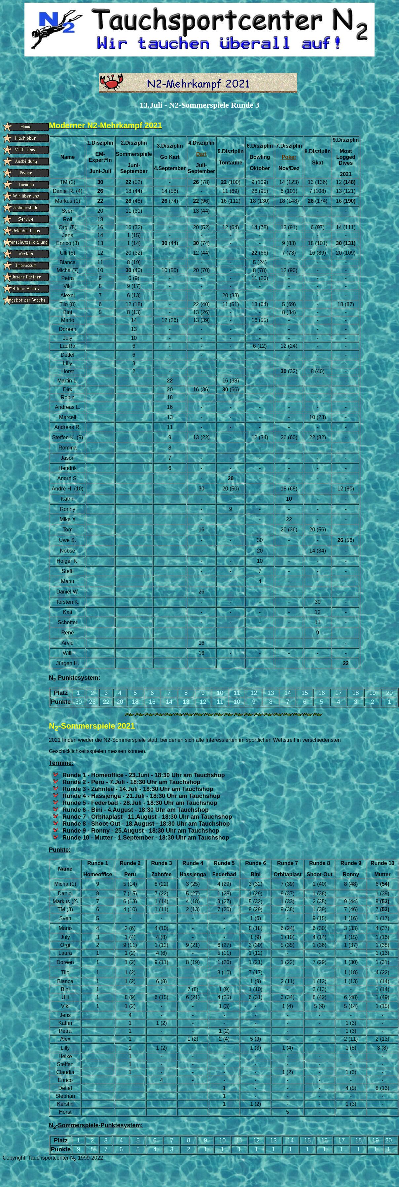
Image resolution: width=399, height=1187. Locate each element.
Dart (201, 154)
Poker (289, 157)
